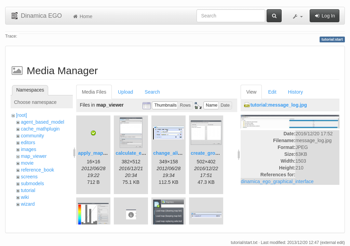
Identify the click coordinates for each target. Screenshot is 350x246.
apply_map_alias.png (102, 153)
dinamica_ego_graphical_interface (277, 181)
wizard (28, 204)
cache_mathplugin (40, 129)
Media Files (94, 92)
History (295, 92)
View (251, 92)
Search (152, 92)
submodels (32, 183)
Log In (324, 15)
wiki (25, 197)
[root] (21, 115)
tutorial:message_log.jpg (278, 105)
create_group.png (211, 153)
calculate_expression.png (145, 153)
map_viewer (33, 156)
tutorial (28, 190)
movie (27, 163)
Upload (125, 92)
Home (82, 16)
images (28, 149)
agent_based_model (42, 122)
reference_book (37, 170)
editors (28, 142)
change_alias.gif (171, 153)
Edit (272, 92)
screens (29, 176)
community (32, 135)
